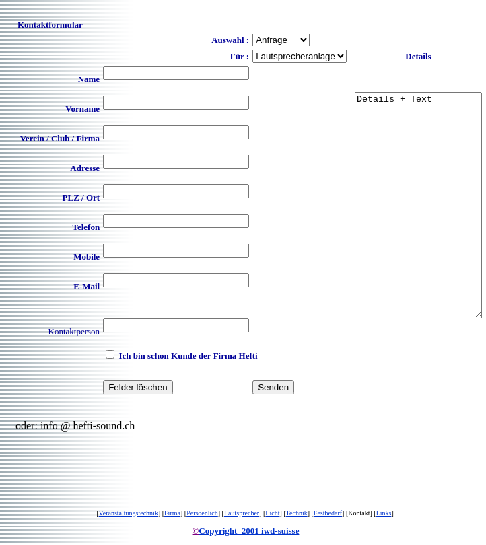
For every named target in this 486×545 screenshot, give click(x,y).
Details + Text (411, 205)
